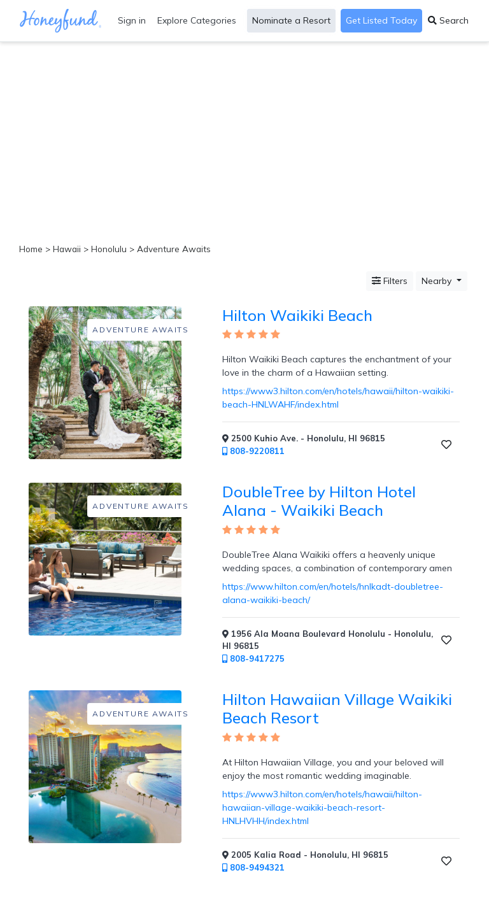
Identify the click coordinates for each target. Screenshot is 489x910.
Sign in (132, 20)
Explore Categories (196, 20)
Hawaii (67, 248)
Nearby (438, 281)
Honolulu (109, 248)
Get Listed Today (381, 20)
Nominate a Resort (291, 20)
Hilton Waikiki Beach (297, 315)
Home (31, 248)
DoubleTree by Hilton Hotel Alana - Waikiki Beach (319, 501)
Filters (390, 281)
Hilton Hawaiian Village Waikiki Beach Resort (337, 708)
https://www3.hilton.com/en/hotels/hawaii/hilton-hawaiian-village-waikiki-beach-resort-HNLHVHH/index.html (322, 807)
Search (448, 20)
